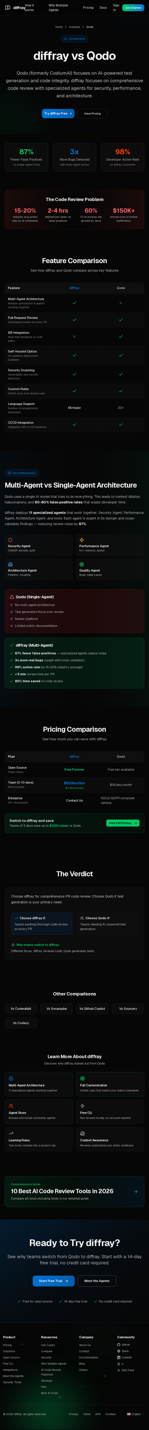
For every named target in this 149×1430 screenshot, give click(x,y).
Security (46, 1358)
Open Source (11, 1358)
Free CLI (8, 1364)
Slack (123, 1351)
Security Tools (12, 1382)
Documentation (88, 1358)
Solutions (9, 1351)
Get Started (133, 7)
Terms (87, 1414)
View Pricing (92, 113)
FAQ (43, 1387)
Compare (74, 27)
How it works (29, 7)
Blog (82, 1364)
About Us (85, 1345)
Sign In (116, 7)
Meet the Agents (97, 1281)
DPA (98, 1414)
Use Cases (48, 1345)
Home (59, 27)
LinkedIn (124, 1358)
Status (83, 1370)
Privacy (74, 1414)
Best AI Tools (49, 1393)
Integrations (10, 1370)
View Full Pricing (123, 823)
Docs (103, 8)
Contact (84, 1351)
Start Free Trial (53, 1281)
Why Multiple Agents (58, 7)
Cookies (110, 1414)
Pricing (88, 8)
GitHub (123, 1345)
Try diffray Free (58, 113)
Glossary (47, 1381)
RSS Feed (125, 1370)
